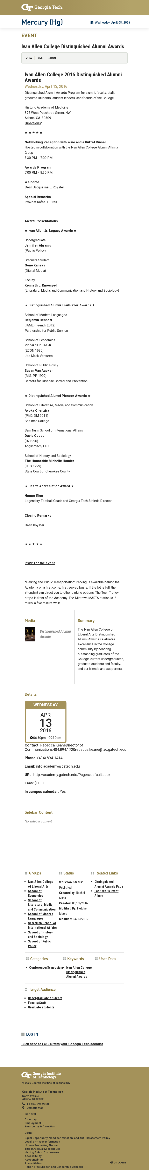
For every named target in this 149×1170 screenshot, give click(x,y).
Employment (33, 1123)
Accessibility (33, 1156)
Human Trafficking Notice (41, 1145)
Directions (33, 123)
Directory (31, 1119)
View (29, 58)
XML (40, 58)
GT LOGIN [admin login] (120, 1162)
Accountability (34, 1159)
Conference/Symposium (46, 968)
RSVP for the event (40, 563)
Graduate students (41, 1007)
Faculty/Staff (37, 1003)
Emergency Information (40, 1126)
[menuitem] (74, 1120)
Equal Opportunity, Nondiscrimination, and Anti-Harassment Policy (67, 1137)
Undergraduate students (45, 998)
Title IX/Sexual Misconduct (42, 1148)
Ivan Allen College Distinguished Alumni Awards (79, 972)
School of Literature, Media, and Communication (42, 904)
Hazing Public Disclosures (42, 1152)
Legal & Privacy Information (42, 1141)
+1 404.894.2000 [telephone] (38, 1103)
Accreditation (33, 1163)
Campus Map (35, 1107)
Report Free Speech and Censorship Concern (54, 1166)
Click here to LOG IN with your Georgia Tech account (62, 1044)
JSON (52, 58)
